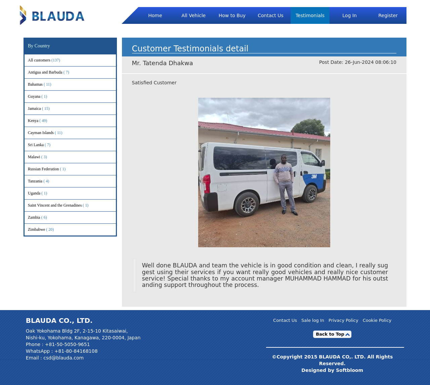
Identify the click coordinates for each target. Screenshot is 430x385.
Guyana (43, 96)
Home (155, 15)
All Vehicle (193, 15)
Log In (349, 15)
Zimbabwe (45, 230)
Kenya (42, 121)
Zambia (43, 217)
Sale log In (312, 320)
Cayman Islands (50, 133)
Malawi (43, 157)
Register (388, 15)
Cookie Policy (377, 320)
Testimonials (310, 15)
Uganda (43, 193)
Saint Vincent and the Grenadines (63, 205)
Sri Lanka (44, 145)
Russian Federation (52, 169)
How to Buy (232, 15)
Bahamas (44, 84)
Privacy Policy (343, 320)
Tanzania (44, 181)
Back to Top (330, 334)
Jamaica (43, 109)
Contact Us (270, 15)
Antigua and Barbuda (54, 72)
